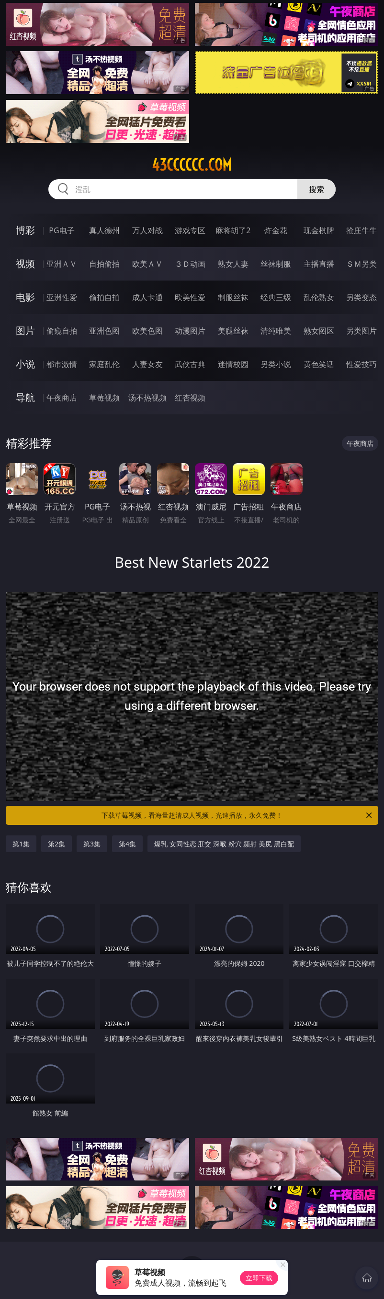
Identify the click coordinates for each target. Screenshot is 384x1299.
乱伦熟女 (319, 297)
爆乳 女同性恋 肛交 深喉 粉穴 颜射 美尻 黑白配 (224, 843)
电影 (25, 297)
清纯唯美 (275, 330)
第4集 (127, 843)
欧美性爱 (190, 297)
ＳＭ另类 (361, 264)
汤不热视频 (147, 397)
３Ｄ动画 (190, 264)
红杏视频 (190, 397)
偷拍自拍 (104, 297)
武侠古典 (190, 364)
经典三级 (275, 297)
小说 (25, 363)
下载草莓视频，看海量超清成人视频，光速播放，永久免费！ (237, 815)
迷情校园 (233, 364)
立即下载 (259, 1277)
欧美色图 (147, 330)
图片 (25, 330)
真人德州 (104, 230)
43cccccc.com (192, 164)
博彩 (25, 230)
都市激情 (61, 364)
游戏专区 (190, 230)
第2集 (56, 843)
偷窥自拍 (61, 330)
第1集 (21, 843)
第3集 (92, 843)
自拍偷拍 (104, 264)
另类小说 (275, 364)
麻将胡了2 (232, 230)
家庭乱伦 (104, 364)
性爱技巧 (361, 364)
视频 (25, 263)
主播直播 (319, 264)
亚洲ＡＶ (61, 264)
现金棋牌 (319, 230)
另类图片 (361, 330)
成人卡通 (147, 297)
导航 (25, 397)
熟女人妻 (233, 264)
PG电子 (61, 230)
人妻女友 (147, 364)
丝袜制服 (275, 264)
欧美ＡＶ (147, 264)
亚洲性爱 (61, 297)
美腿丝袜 (233, 330)
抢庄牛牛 (361, 230)
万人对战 (147, 230)
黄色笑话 (319, 364)
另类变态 (361, 297)
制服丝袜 (233, 297)
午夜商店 (61, 397)
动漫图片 (190, 330)
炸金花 (275, 230)
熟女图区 (319, 330)
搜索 (316, 189)
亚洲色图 (104, 330)
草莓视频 (104, 397)
